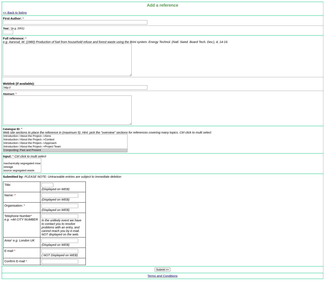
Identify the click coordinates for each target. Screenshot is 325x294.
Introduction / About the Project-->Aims (65, 148)
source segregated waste (22, 182)
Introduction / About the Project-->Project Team (65, 158)
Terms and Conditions (162, 287)
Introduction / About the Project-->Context (65, 151)
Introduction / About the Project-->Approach (65, 155)
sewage (22, 179)
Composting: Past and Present (65, 162)
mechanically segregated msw (22, 175)
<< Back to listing (15, 12)
